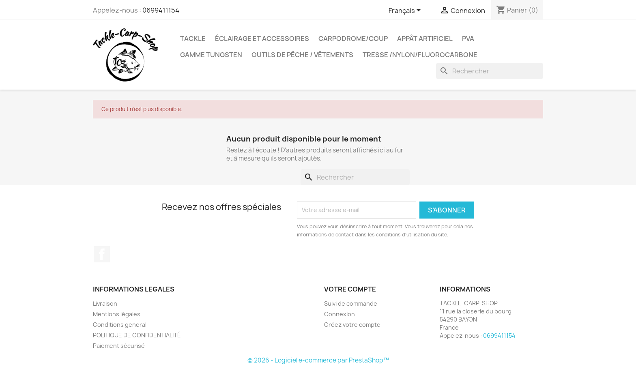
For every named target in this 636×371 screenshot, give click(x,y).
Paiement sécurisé (119, 346)
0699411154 (160, 10)
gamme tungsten (211, 54)
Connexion (339, 314)
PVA (468, 38)
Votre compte (350, 289)
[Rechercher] (489, 71)
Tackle (193, 38)
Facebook (102, 254)
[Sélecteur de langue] (406, 11)
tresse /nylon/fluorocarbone (420, 54)
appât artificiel (425, 38)
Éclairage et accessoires (262, 38)
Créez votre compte (352, 324)
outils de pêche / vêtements (302, 54)
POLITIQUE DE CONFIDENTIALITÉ (137, 335)
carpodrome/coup (353, 38)
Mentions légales (116, 314)
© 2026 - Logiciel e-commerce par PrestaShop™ (318, 360)
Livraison (105, 303)
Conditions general (119, 324)
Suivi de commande (350, 303)
